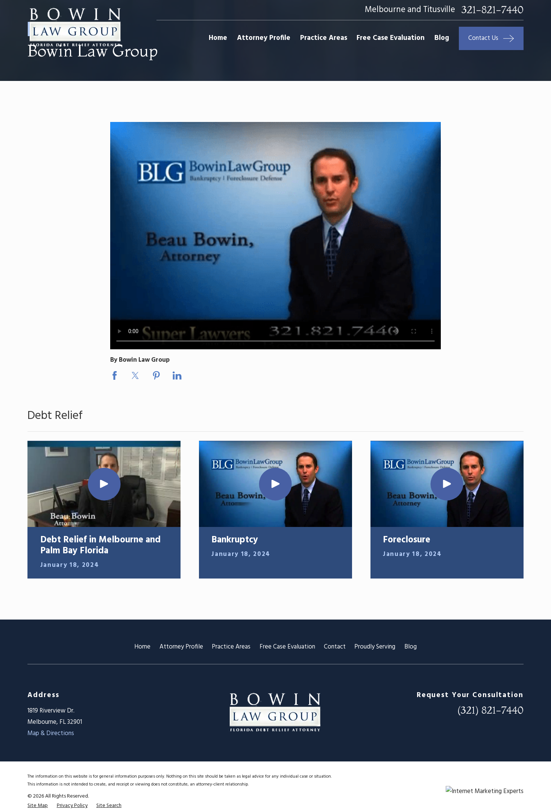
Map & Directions (50, 733)
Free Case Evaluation (287, 647)
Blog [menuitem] (441, 38)
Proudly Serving (374, 647)
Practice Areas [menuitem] (323, 38)
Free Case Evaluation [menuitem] (391, 38)
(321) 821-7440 (490, 710)
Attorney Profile (181, 647)
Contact (335, 647)
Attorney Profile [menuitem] (263, 38)
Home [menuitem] (218, 38)
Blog (410, 647)
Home (142, 647)
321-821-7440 (492, 10)
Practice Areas (231, 647)
